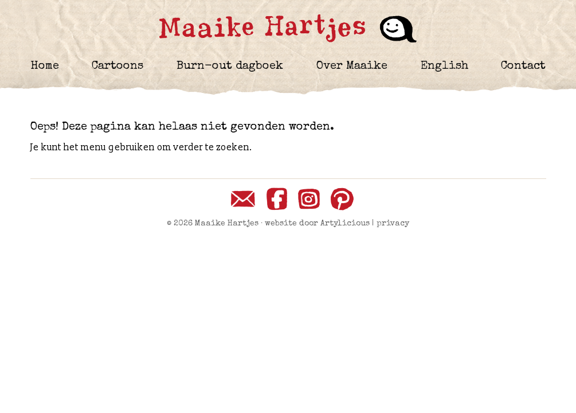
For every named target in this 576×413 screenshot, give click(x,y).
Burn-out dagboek (230, 66)
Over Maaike (351, 66)
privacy (393, 224)
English (444, 66)
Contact (523, 66)
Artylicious (345, 224)
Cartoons (117, 66)
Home (44, 66)
